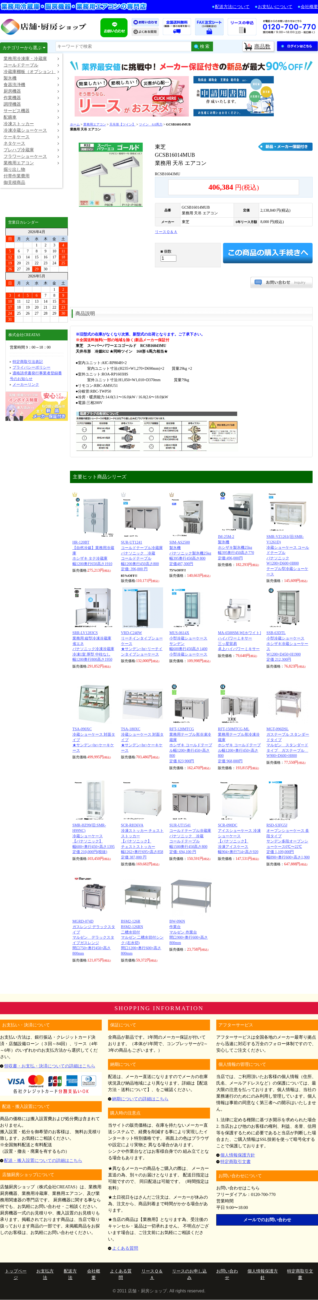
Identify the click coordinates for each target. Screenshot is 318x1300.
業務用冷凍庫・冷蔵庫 (31, 58)
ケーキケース (31, 136)
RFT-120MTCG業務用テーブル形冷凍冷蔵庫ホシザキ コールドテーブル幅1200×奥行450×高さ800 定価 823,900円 (190, 745)
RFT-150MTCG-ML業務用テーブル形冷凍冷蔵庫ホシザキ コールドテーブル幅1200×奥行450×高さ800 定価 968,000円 (239, 745)
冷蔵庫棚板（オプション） (31, 71)
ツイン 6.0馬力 (151, 124)
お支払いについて (275, 6)
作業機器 (31, 97)
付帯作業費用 (17, 176)
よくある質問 (125, 1248)
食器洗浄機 (31, 84)
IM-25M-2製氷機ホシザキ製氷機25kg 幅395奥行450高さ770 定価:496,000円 (236, 547)
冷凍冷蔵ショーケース (31, 130)
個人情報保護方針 (237, 1155)
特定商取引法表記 (27, 362)
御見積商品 (14, 182)
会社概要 (309, 6)
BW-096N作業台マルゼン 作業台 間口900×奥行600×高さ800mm (188, 932)
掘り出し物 (14, 169)
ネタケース (31, 143)
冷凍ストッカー (31, 123)
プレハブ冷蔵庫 (31, 150)
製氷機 (31, 78)
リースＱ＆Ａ (166, 232)
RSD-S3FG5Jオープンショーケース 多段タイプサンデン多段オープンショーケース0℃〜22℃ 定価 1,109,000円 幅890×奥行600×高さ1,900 (288, 841)
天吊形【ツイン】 (122, 124)
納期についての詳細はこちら (140, 1099)
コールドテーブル (31, 65)
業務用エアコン (31, 163)
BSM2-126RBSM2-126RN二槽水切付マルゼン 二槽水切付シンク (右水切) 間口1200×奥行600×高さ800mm (142, 937)
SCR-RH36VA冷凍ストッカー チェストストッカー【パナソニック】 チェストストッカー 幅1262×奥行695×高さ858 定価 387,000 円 (142, 841)
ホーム (75, 124)
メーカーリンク (25, 385)
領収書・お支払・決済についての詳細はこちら (49, 1066)
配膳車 (31, 117)
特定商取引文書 (235, 1161)
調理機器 (31, 104)
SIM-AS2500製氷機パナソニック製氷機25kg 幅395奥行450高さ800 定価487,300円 (190, 553)
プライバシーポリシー (31, 367)
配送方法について (232, 6)
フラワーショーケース (31, 156)
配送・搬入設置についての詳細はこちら (43, 1160)
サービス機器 (31, 110)
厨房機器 (31, 91)
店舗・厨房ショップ (44, 26)
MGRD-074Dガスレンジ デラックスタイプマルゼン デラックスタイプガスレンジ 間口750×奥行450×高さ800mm (93, 937)
